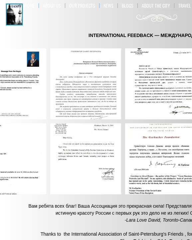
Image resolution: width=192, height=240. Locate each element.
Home (29, 5)
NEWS (108, 5)
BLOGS (127, 5)
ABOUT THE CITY (156, 5)
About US (52, 5)
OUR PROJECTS (82, 5)
